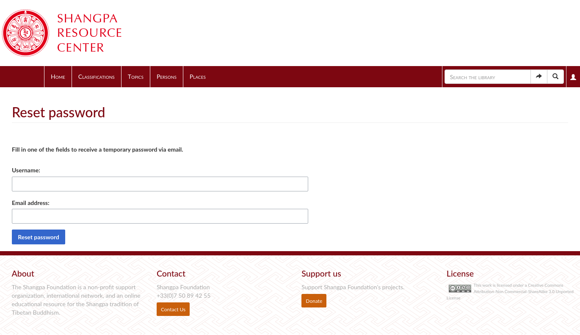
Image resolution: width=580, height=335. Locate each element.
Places (198, 76)
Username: (26, 170)
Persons (167, 76)
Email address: (31, 202)
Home (58, 76)
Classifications (96, 76)
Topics (136, 76)
